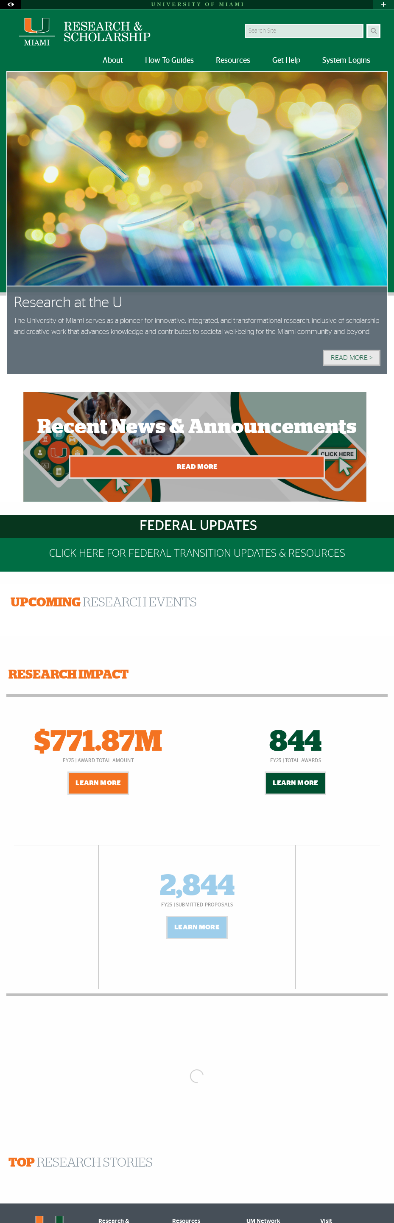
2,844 (197, 886)
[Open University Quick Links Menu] (383, 4)
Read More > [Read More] (351, 357)
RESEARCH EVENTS (104, 602)
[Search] (373, 31)
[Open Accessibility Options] (10, 4)
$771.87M (98, 742)
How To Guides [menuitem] (169, 61)
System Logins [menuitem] (346, 61)
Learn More (98, 783)
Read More (197, 466)
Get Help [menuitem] (286, 61)
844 (295, 742)
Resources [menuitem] (233, 61)
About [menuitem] (113, 61)
